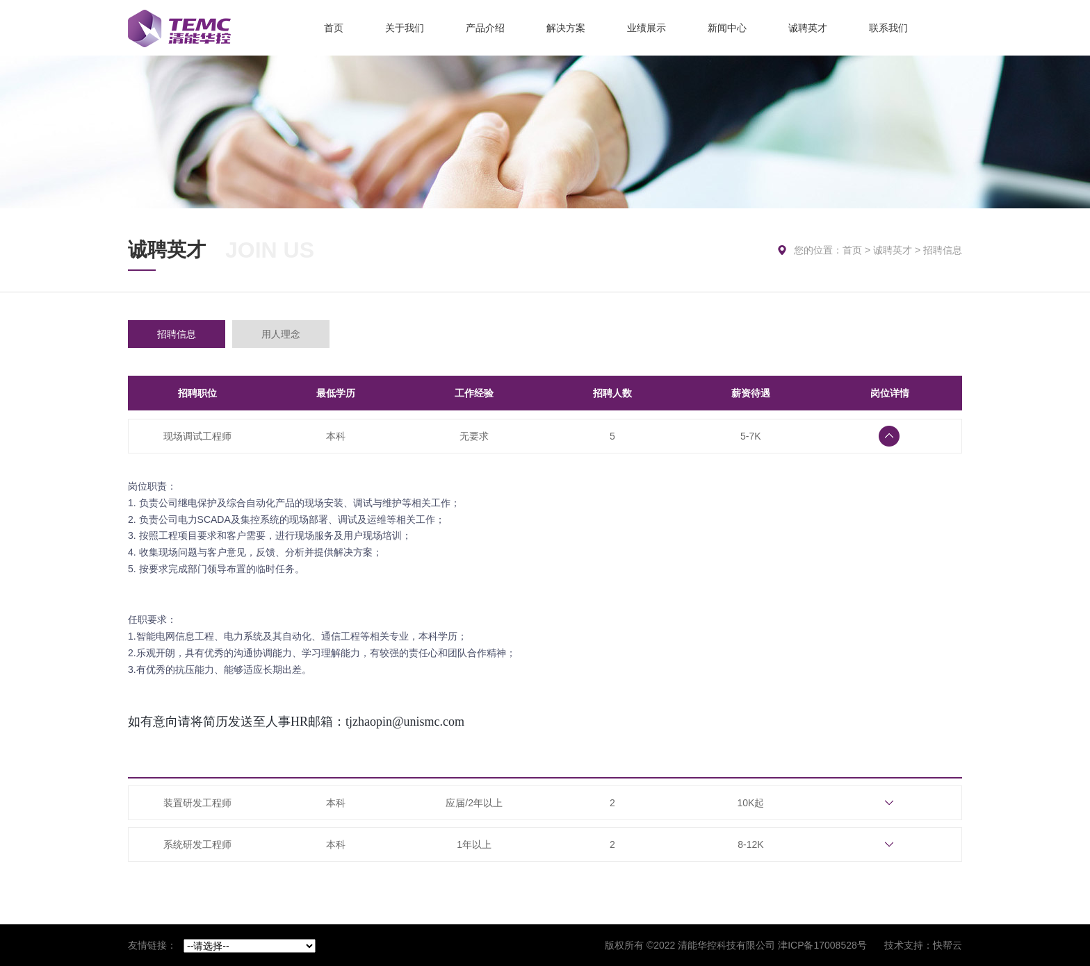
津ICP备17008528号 (822, 945)
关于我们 (404, 27)
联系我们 (888, 27)
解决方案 (565, 27)
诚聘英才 (807, 27)
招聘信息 (176, 334)
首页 (333, 27)
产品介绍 (485, 27)
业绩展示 (646, 27)
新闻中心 (727, 27)
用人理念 (280, 334)
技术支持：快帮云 (923, 945)
